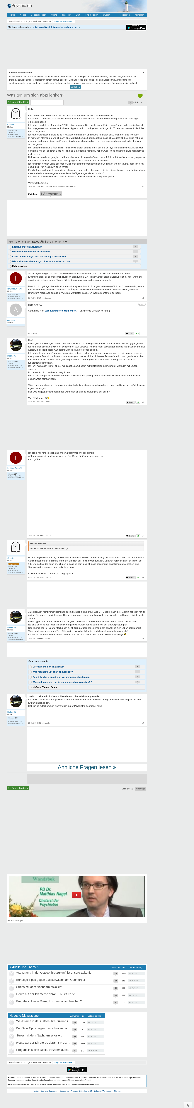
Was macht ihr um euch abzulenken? (31, 252)
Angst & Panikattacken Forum (38, 1062)
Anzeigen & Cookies (79, 1091)
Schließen (75, 87)
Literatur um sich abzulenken (27, 247)
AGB (90, 1091)
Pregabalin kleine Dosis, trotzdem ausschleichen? (49, 1001)
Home (12, 15)
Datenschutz (64, 1091)
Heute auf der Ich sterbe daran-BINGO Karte (45, 994)
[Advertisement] (87, 744)
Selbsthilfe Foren (38, 15)
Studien (106, 15)
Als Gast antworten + (18, 102)
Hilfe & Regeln (91, 15)
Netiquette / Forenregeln (102, 1091)
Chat (78, 15)
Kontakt (36, 1091)
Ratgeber (66, 15)
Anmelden (139, 15)
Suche (54, 15)
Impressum (53, 1091)
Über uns (44, 1091)
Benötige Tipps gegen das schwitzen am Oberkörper (50, 979)
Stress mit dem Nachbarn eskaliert (39, 987)
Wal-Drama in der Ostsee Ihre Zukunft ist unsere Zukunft (53, 972)
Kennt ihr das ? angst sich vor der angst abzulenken (39, 256)
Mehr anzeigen (20, 266)
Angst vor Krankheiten (63, 1062)
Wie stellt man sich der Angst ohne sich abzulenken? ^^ (41, 261)
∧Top (187, 1105)
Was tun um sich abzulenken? (35, 95)
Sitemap (117, 1091)
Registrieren (124, 15)
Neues (23, 15)
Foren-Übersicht (15, 1062)
